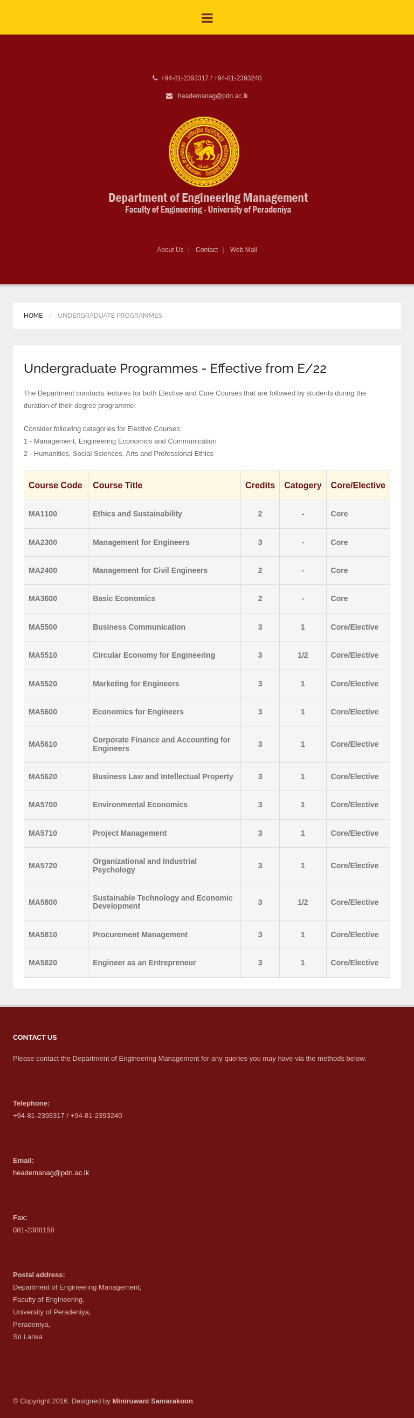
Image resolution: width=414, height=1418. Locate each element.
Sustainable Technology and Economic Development (163, 902)
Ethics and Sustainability (137, 513)
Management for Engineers (141, 542)
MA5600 (43, 711)
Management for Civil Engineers (150, 570)
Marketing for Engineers (136, 683)
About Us (170, 250)
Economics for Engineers (138, 711)
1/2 (303, 655)
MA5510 (43, 655)
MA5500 (43, 627)
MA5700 (43, 804)
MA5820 (43, 962)
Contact (207, 250)
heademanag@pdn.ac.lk (213, 96)
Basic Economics (124, 598)
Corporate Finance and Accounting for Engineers (161, 743)
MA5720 (43, 865)
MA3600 (43, 598)
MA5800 (43, 902)
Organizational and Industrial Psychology (145, 865)
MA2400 (43, 570)
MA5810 (43, 934)
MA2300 (43, 542)
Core (339, 513)
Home (33, 315)
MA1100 (43, 513)
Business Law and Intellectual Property (163, 776)
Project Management (130, 833)
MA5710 (43, 833)
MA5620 (43, 776)
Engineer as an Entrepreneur (144, 962)
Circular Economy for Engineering (154, 655)
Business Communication (139, 627)
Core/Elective (355, 627)
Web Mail (243, 250)
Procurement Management (140, 934)
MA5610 (43, 744)
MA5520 (43, 683)
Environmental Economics (140, 804)
